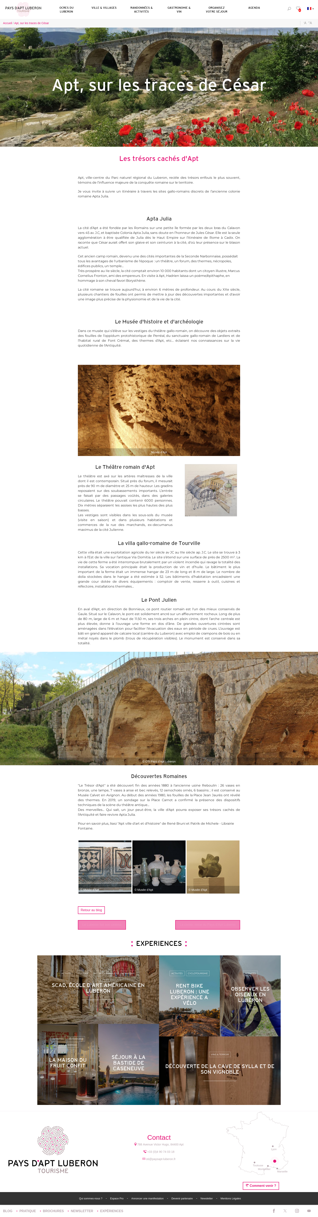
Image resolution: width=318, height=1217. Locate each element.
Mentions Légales (231, 1198)
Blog (8, 1211)
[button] (66, 9)
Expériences (111, 1211)
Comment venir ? (261, 1185)
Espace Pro (117, 1198)
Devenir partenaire (182, 1198)
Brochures (54, 1211)
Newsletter (207, 1198)
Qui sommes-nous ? (91, 1198)
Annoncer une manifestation (147, 1198)
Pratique (28, 1211)
